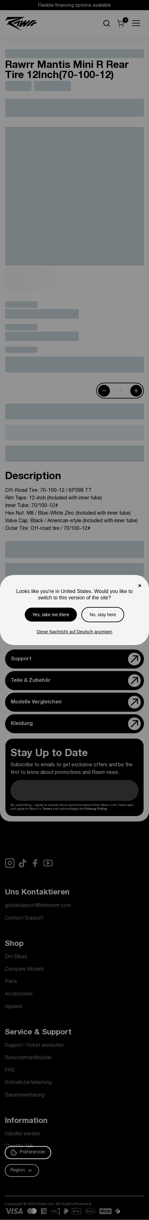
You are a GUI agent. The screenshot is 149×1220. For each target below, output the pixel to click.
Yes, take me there (50, 614)
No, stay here (103, 614)
